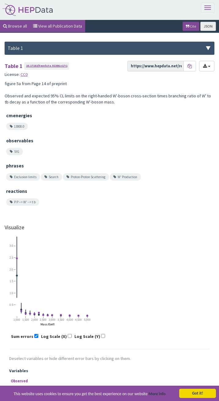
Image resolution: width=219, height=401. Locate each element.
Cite (191, 26)
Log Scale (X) (54, 336)
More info (157, 394)
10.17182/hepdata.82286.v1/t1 (46, 66)
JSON (208, 26)
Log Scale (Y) (87, 336)
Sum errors (22, 336)
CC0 (24, 74)
